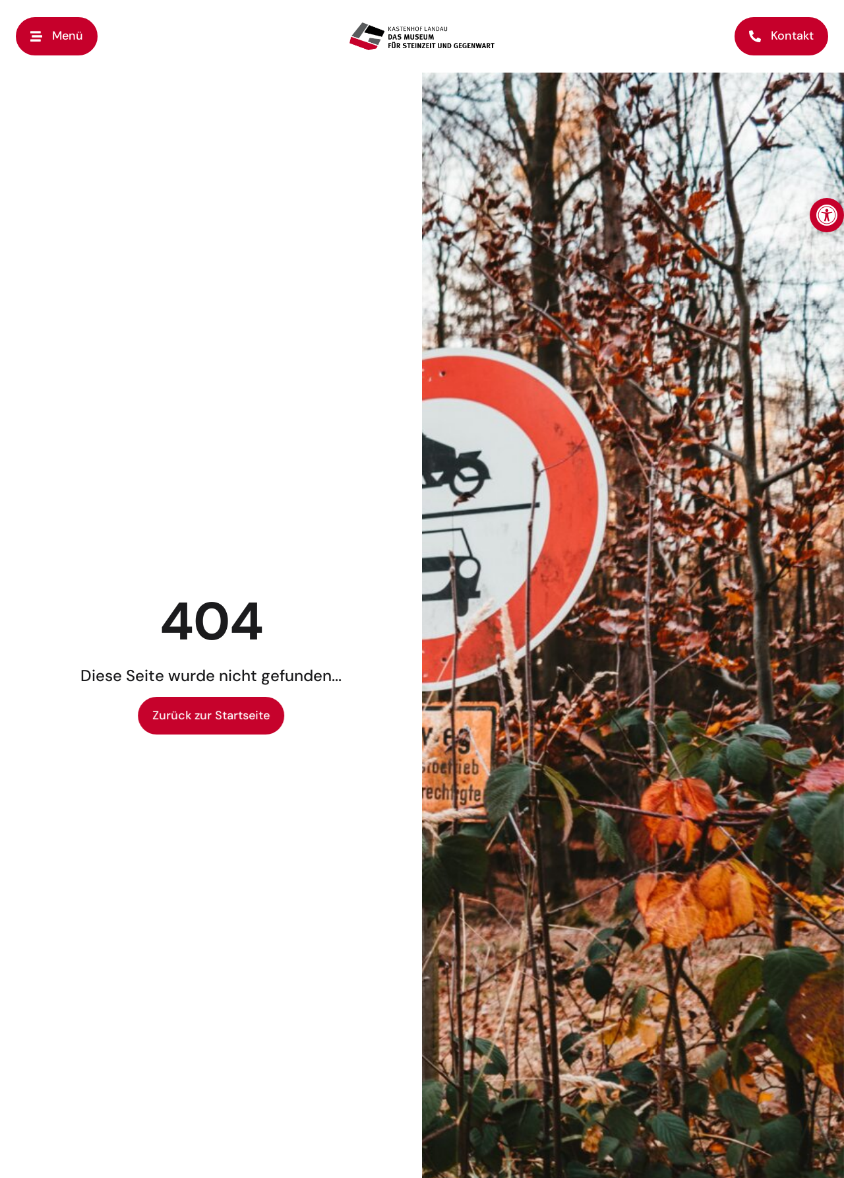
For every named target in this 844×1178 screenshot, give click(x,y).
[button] (827, 215)
